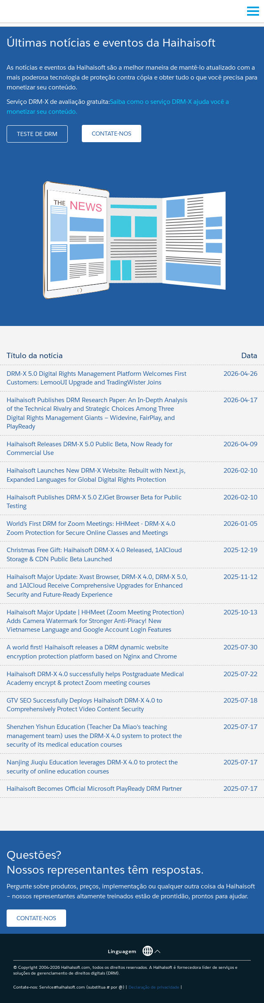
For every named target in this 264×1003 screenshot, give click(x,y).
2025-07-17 (240, 727)
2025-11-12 (240, 577)
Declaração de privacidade (153, 987)
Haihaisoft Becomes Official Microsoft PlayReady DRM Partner (94, 788)
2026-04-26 (240, 373)
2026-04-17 (240, 400)
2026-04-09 (240, 444)
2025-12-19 (240, 550)
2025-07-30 (240, 647)
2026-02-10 (240, 470)
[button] (37, 134)
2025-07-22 (240, 674)
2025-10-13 (240, 612)
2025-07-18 (240, 700)
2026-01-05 (240, 523)
